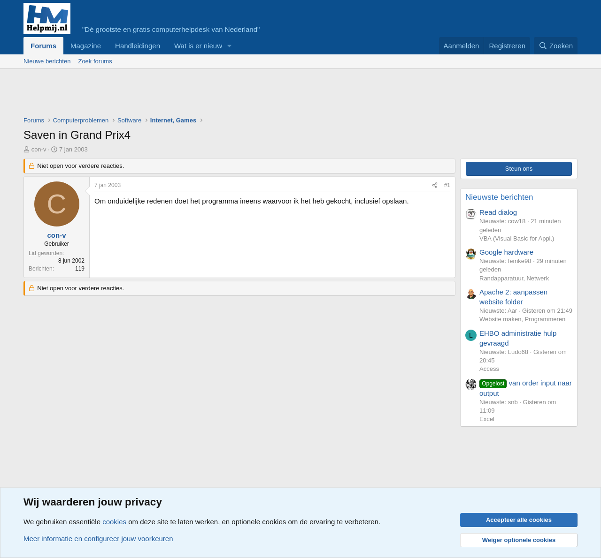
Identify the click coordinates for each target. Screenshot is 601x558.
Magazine (85, 46)
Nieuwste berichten (499, 197)
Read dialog (498, 212)
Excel (486, 418)
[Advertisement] (194, 95)
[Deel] (435, 185)
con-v (38, 149)
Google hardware (506, 252)
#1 (447, 185)
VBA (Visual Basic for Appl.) (516, 238)
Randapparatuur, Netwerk (514, 278)
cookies (114, 522)
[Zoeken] (556, 45)
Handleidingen (137, 46)
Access (489, 368)
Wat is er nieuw (198, 46)
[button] (229, 45)
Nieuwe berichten (46, 61)
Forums (43, 46)
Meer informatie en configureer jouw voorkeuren (98, 539)
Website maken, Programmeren (522, 319)
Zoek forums (95, 61)
